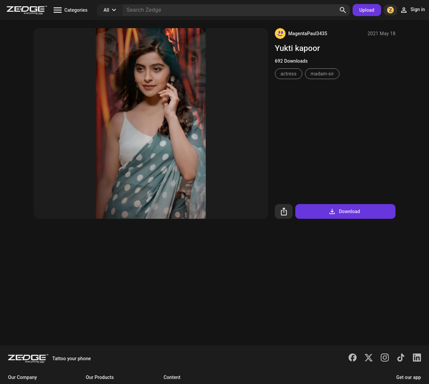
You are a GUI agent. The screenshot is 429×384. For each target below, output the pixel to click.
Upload (366, 10)
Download (344, 211)
